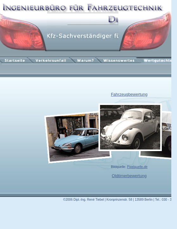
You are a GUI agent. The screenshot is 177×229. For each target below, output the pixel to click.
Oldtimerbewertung (129, 175)
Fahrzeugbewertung (129, 94)
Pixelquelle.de (137, 167)
